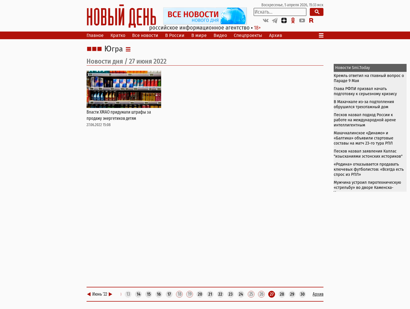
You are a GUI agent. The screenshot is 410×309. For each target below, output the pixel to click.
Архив (275, 35)
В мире (199, 35)
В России (174, 35)
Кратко (117, 35)
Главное (95, 35)
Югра (113, 49)
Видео (220, 35)
